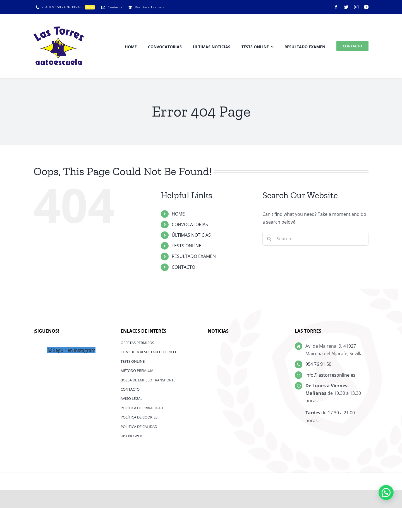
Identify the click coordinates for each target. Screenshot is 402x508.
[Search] (269, 239)
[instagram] (356, 7)
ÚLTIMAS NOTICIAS (191, 235)
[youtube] (366, 7)
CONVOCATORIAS (190, 224)
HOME (178, 214)
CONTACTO (183, 267)
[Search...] (315, 239)
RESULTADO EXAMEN (194, 256)
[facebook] (336, 7)
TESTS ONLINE (186, 246)
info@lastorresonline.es (330, 375)
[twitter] (346, 7)
